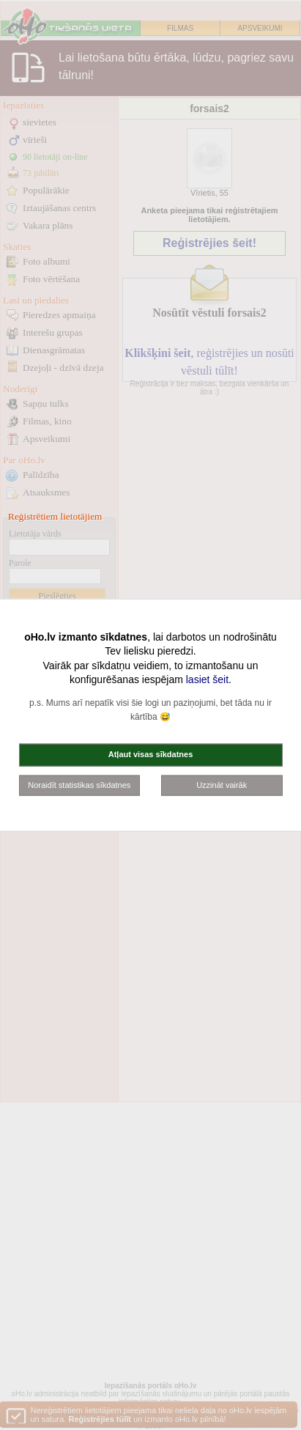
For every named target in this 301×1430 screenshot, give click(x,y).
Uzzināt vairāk (221, 784)
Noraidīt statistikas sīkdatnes (79, 784)
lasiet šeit (207, 679)
